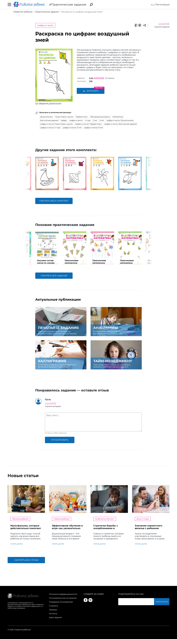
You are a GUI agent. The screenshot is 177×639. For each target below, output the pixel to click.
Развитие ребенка (61, 519)
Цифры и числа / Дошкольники (119, 120)
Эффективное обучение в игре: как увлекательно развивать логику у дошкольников (67, 529)
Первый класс (82, 117)
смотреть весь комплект (54, 201)
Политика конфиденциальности (63, 594)
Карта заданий (55, 617)
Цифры (64, 120)
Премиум (53, 610)
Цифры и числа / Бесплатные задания (120, 124)
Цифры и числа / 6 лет (93, 128)
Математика (118, 117)
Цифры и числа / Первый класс (88, 124)
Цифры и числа (45, 25)
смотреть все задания (54, 275)
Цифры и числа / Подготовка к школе (56, 124)
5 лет (95, 120)
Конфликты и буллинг (104, 519)
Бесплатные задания (49, 120)
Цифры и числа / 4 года (50, 128)
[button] (31, 173)
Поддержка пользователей (61, 602)
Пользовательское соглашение (62, 598)
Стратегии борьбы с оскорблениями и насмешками (105, 528)
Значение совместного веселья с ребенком (148, 527)
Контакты (53, 614)
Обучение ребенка (20, 519)
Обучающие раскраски (100, 117)
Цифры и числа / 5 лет (72, 128)
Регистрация (162, 4)
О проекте (53, 606)
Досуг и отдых (143, 519)
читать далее (16, 544)
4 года (87, 120)
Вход (151, 4)
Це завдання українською (48, 103)
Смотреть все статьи (26, 560)
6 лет (102, 120)
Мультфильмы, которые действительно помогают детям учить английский (25, 528)
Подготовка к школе (64, 117)
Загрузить (90, 91)
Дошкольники (46, 117)
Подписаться (162, 602)
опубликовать (59, 440)
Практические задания (68, 4)
